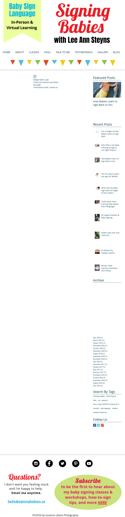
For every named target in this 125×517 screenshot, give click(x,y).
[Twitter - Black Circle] (62, 463)
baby (95, 400)
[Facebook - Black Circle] (49, 463)
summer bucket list (100, 412)
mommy (96, 408)
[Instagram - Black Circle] (36, 463)
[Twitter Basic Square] (98, 425)
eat (99, 400)
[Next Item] (117, 90)
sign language (105, 408)
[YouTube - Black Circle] (89, 463)
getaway (105, 400)
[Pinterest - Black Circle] (75, 463)
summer (115, 408)
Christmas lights (99, 396)
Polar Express (111, 396)
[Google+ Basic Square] (102, 425)
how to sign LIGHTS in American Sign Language (107, 404)
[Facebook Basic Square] (94, 425)
